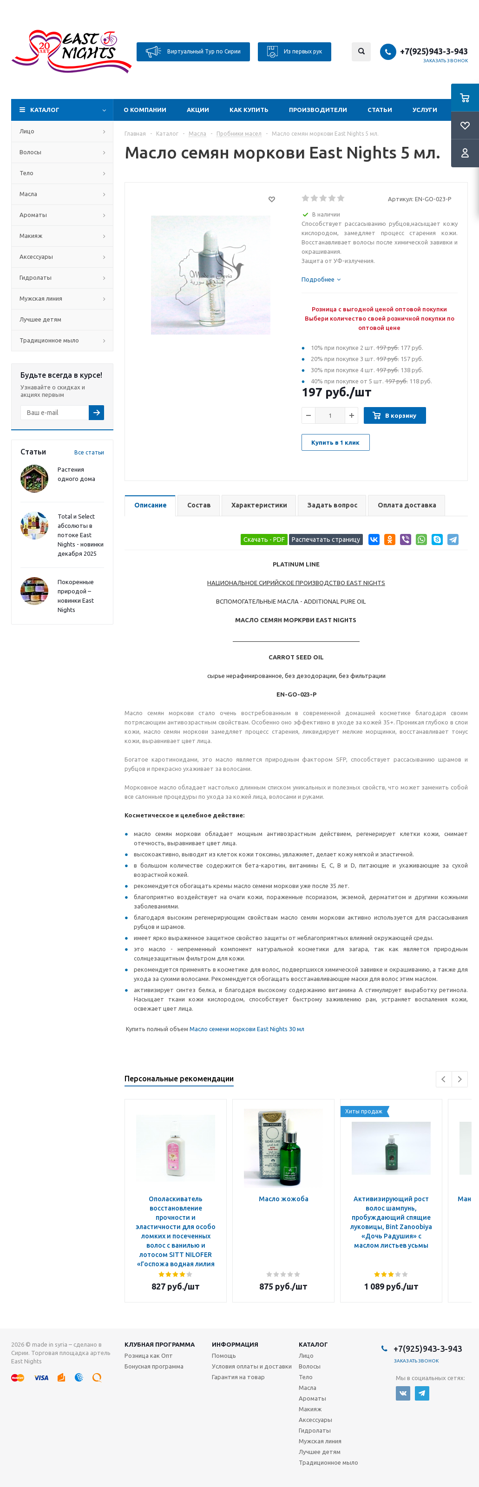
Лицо (27, 131)
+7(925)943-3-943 (434, 51)
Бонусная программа (154, 1366)
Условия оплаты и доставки (252, 1366)
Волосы (30, 152)
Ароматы (33, 214)
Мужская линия (41, 298)
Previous (444, 1079)
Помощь (224, 1355)
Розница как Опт (149, 1355)
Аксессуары (36, 256)
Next (459, 1079)
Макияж (31, 235)
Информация (235, 1344)
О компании (145, 109)
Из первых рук (294, 52)
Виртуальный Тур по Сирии (193, 52)
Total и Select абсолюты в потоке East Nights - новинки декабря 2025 (81, 535)
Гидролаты (36, 277)
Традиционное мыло (49, 340)
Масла (28, 194)
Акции (198, 109)
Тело (26, 173)
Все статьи (89, 452)
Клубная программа (160, 1344)
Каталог (44, 109)
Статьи (379, 109)
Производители (318, 109)
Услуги (425, 109)
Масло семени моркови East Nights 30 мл (247, 1029)
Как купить (249, 109)
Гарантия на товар (238, 1377)
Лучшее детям (40, 319)
